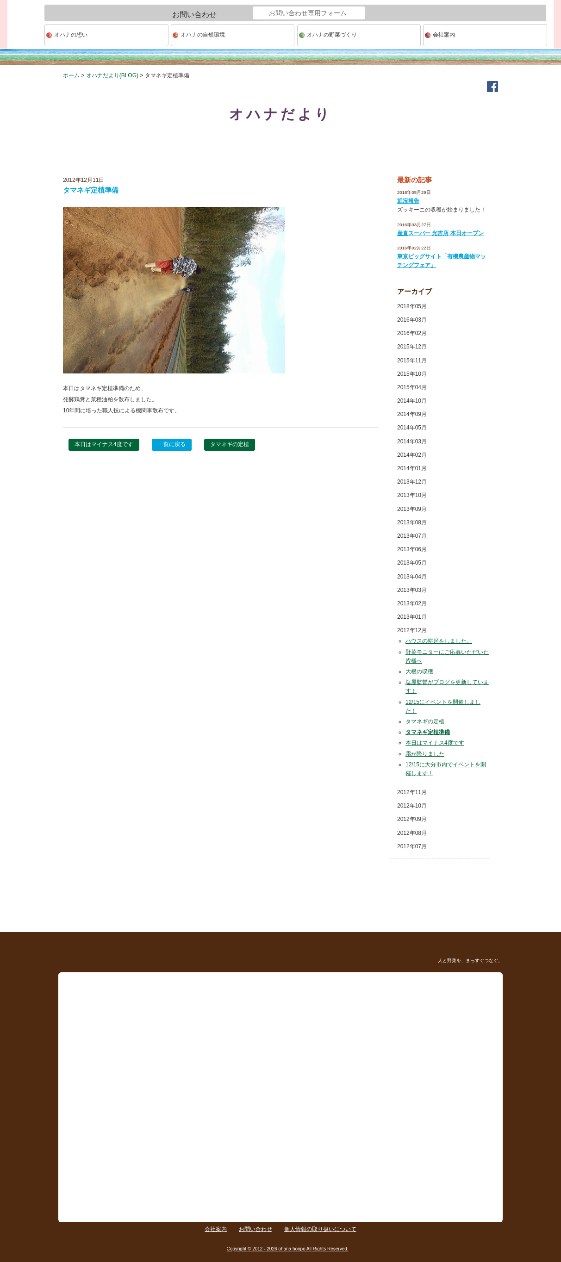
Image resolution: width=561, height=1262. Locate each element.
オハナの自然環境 (203, 34)
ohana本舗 (25, 35)
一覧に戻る (172, 444)
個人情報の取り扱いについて (320, 1229)
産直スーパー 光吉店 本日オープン (440, 233)
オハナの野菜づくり (332, 34)
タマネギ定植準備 (427, 732)
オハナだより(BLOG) (112, 75)
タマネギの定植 (229, 444)
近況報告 (408, 201)
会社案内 (444, 34)
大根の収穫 (419, 671)
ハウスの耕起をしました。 (438, 641)
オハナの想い (70, 34)
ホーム (71, 75)
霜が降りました (424, 754)
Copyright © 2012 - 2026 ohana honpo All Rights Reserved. (287, 1248)
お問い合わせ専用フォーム (308, 13)
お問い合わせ (255, 1229)
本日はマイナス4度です (104, 444)
